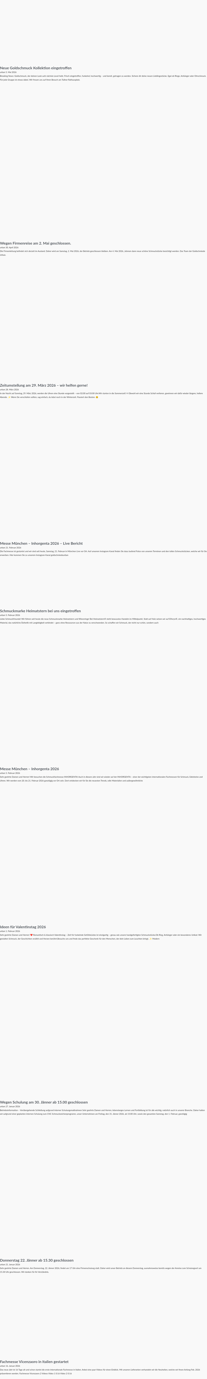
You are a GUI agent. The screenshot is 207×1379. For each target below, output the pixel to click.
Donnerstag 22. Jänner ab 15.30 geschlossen (40, 1260)
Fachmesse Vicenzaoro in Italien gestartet (37, 1361)
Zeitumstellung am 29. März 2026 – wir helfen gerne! (48, 385)
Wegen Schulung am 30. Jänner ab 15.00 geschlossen (48, 1101)
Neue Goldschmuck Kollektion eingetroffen (39, 67)
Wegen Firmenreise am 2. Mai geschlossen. (39, 242)
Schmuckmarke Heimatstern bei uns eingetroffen (44, 610)
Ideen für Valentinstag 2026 (25, 926)
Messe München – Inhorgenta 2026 (32, 768)
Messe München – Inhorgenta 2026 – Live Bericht (45, 543)
